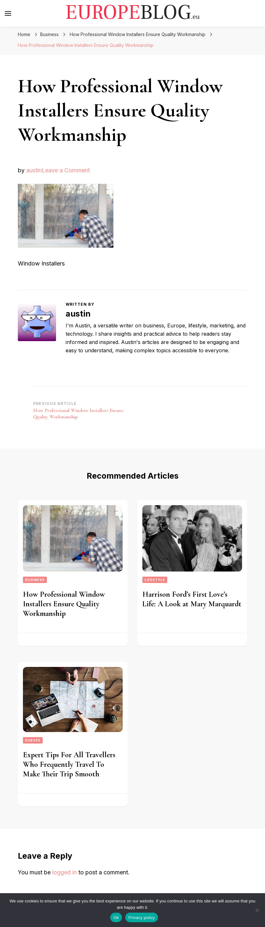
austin (34, 170)
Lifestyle (155, 580)
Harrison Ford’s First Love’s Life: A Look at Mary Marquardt (191, 599)
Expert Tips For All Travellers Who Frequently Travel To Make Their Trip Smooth (69, 764)
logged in (64, 872)
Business (49, 34)
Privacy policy (141, 917)
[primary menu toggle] (8, 13)
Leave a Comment (66, 170)
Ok (116, 917)
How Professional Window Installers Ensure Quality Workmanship (64, 604)
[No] (257, 910)
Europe (32, 740)
